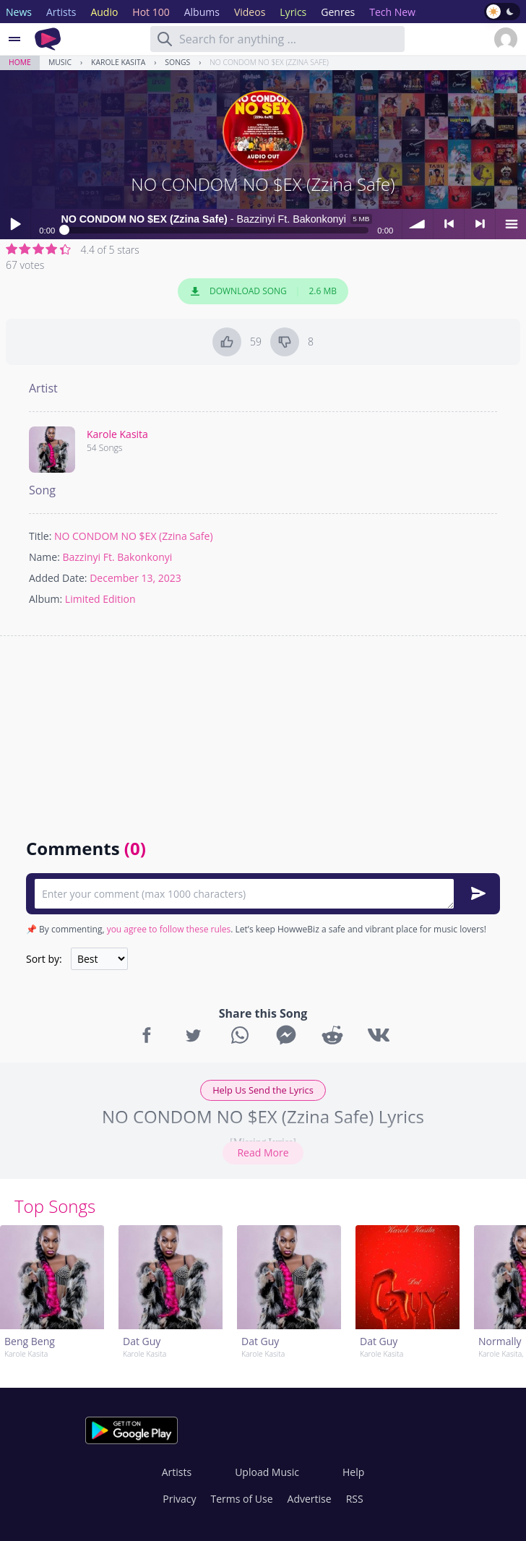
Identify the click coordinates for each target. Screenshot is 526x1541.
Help (353, 1472)
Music (60, 62)
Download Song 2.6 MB (263, 291)
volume (417, 224)
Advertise (310, 1499)
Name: (44, 557)
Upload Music (267, 1472)
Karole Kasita (118, 62)
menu (511, 224)
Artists (176, 1472)
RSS (354, 1499)
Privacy (179, 1499)
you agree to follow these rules (169, 929)
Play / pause (15, 224)
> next (480, 224)
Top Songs (54, 1206)
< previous (449, 224)
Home (20, 62)
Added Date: (58, 578)
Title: (40, 536)
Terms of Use (242, 1499)
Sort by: (44, 959)
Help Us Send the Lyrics (263, 1089)
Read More (262, 1152)
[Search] (164, 39)
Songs (177, 62)
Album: (45, 599)
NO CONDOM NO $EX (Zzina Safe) (269, 62)
